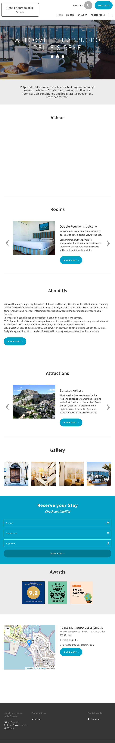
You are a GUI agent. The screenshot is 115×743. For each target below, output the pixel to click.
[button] (110, 14)
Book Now (56, 553)
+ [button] (8, 629)
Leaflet (28, 668)
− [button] (8, 633)
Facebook (94, 719)
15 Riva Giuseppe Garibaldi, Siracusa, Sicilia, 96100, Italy (15, 725)
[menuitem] (61, 15)
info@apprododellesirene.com (78, 644)
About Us (36, 719)
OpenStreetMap (40, 668)
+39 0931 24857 (70, 639)
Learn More (70, 260)
